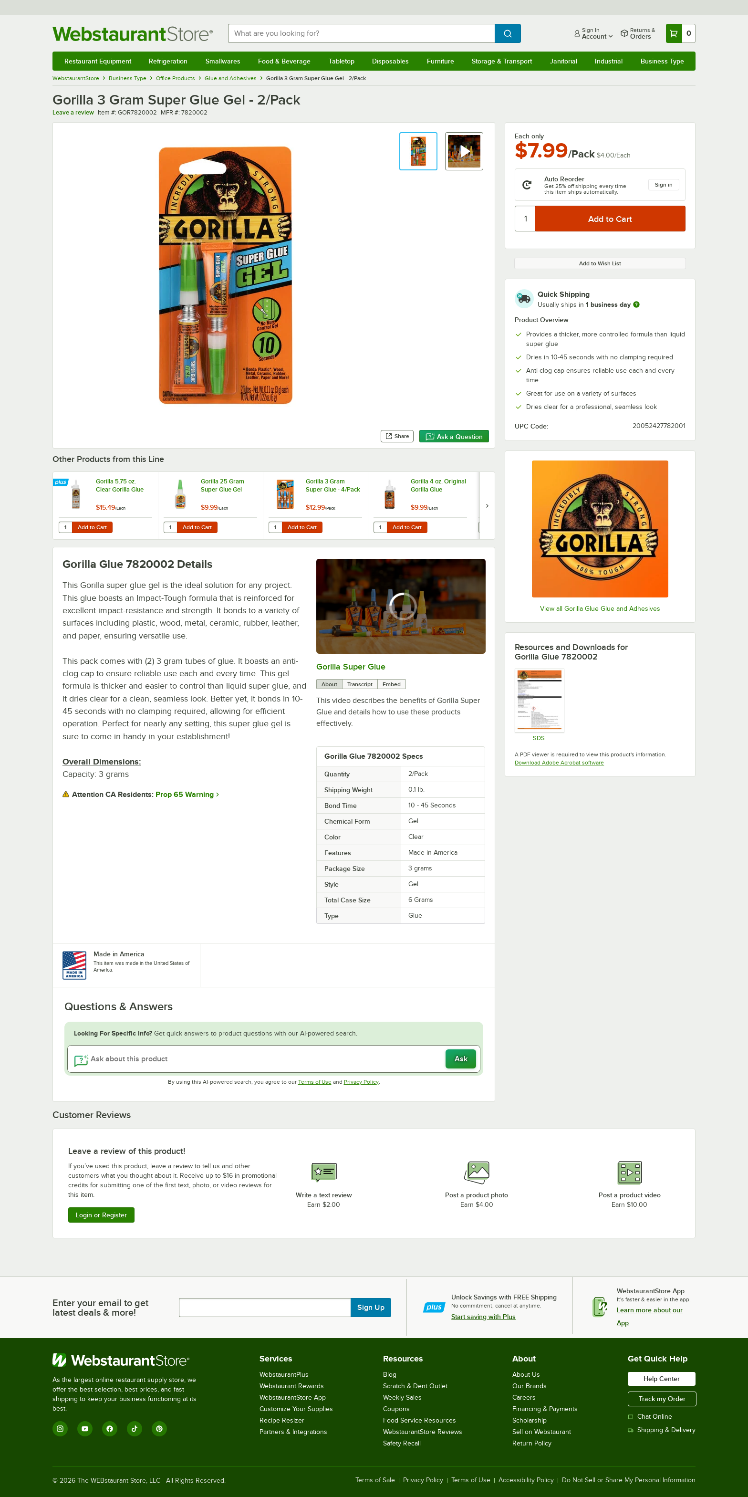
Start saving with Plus (483, 1316)
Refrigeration (168, 61)
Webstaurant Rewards (292, 1386)
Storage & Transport (502, 61)
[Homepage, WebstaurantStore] (132, 33)
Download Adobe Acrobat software (559, 762)
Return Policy (531, 1443)
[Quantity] (525, 218)
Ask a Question (454, 436)
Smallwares (223, 61)
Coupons (396, 1409)
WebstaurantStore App (293, 1397)
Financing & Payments (545, 1409)
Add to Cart (92, 527)
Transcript (360, 684)
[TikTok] (134, 1428)
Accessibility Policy (526, 1480)
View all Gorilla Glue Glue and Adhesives (600, 608)
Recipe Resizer (282, 1420)
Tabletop (341, 61)
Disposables (390, 61)
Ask (461, 1059)
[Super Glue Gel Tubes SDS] (539, 705)
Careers (524, 1397)
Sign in (664, 184)
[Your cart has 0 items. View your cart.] (681, 33)
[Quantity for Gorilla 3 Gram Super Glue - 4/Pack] (275, 527)
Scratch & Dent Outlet (415, 1386)
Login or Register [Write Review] (101, 1215)
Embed (392, 684)
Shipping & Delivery (662, 1430)
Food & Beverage (284, 61)
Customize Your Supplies (296, 1409)
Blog (389, 1374)
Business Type (662, 61)
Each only (529, 136)
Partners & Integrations (293, 1431)
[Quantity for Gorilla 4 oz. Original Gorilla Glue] (380, 527)
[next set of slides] (487, 505)
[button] (418, 151)
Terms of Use (315, 1081)
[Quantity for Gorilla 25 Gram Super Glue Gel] (170, 527)
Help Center (662, 1378)
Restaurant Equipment (97, 61)
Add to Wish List (600, 263)
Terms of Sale (375, 1480)
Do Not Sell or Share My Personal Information (629, 1480)
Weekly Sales (402, 1397)
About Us (526, 1374)
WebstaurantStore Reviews (422, 1431)
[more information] (636, 304)
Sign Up (370, 1307)
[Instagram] (60, 1428)
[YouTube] (85, 1428)
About (329, 684)
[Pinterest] (159, 1428)
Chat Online (650, 1416)
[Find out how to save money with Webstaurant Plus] (62, 483)
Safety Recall (402, 1443)
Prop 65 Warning (185, 794)
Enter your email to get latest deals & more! (100, 1307)
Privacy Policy (361, 1081)
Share (397, 436)
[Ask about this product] (274, 1059)
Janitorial (563, 61)
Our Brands (529, 1386)
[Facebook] (109, 1428)
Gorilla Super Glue (350, 666)
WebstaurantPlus (284, 1374)
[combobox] (361, 33)
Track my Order (662, 1399)
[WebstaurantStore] (130, 1360)
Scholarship (529, 1420)
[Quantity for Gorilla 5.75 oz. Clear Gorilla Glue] (65, 527)
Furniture (440, 61)
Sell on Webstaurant (541, 1431)
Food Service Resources (419, 1420)
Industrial (609, 61)
